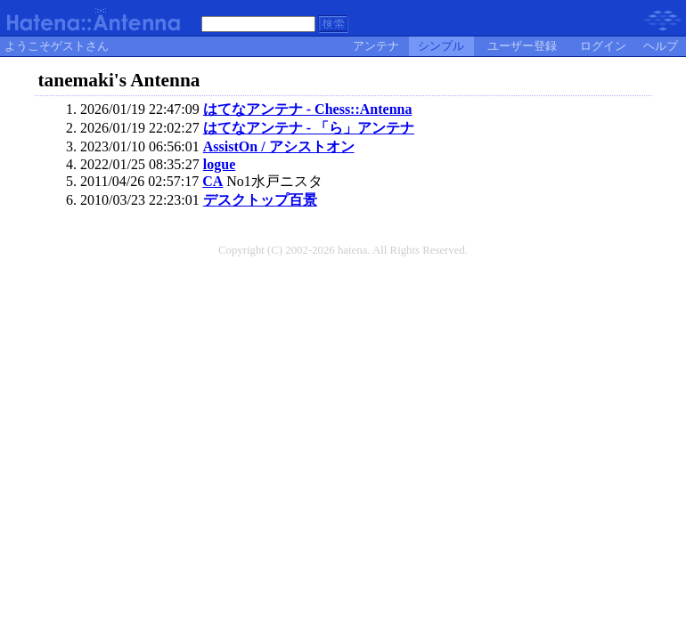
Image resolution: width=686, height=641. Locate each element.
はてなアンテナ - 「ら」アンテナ (308, 127)
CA (212, 181)
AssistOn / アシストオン (279, 146)
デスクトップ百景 (260, 199)
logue (219, 164)
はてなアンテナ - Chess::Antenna (307, 109)
